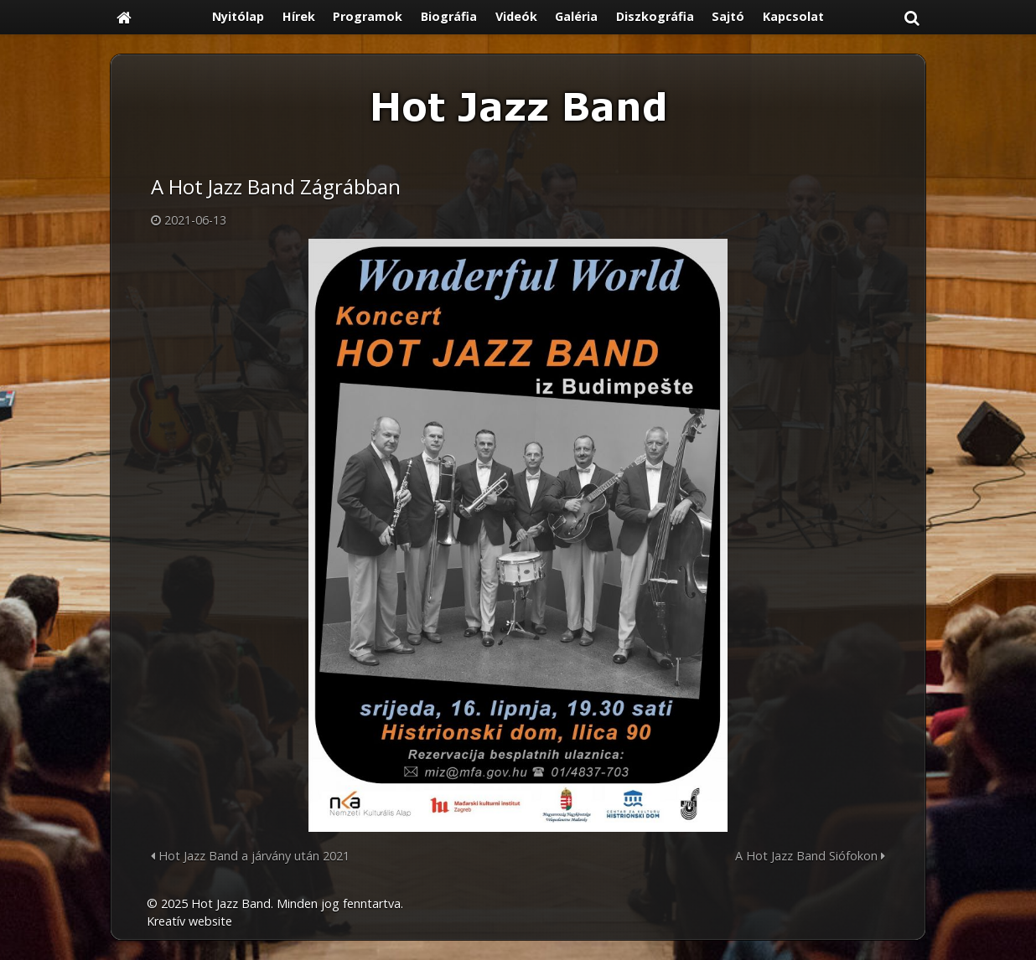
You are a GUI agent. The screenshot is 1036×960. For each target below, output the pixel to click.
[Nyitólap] (124, 17)
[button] (912, 17)
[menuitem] (238, 17)
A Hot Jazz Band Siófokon (810, 856)
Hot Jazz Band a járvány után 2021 (250, 856)
